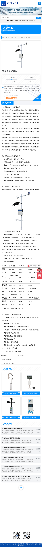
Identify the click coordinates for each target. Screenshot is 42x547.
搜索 (38, 18)
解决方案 (37, 492)
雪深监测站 (23, 110)
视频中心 (16, 494)
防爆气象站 (25, 20)
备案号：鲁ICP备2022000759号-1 (9, 517)
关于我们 (26, 494)
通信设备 (7, 527)
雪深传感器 (12, 137)
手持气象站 (32, 20)
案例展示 (5, 494)
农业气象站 (34, 523)
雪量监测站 (27, 37)
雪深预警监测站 (10, 363)
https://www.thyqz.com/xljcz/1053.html (16, 355)
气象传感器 (21, 523)
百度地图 (16, 496)
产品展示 (16, 37)
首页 (12, 37)
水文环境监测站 (7, 525)
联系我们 (37, 494)
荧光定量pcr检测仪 (34, 525)
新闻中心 (26, 492)
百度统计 (5, 496)
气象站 (21, 37)
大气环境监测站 (21, 525)
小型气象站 (18, 20)
